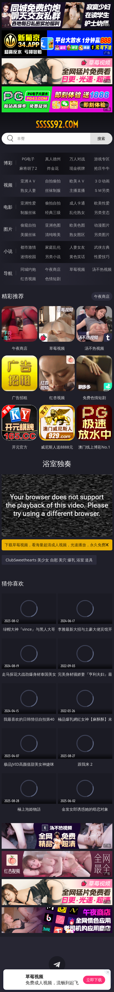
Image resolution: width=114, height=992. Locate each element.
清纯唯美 (53, 234)
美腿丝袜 (28, 234)
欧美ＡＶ (77, 181)
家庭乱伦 (53, 247)
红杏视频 (28, 278)
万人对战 (77, 158)
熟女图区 (77, 234)
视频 (8, 185)
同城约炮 (28, 269)
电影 (8, 207)
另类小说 (53, 256)
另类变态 (102, 212)
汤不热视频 (102, 269)
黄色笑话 (77, 256)
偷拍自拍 (53, 203)
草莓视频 (77, 269)
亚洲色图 (53, 225)
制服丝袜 (28, 212)
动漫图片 (102, 225)
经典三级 (53, 212)
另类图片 (102, 234)
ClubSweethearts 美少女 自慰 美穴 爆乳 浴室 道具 (49, 560)
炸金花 (53, 168)
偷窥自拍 (28, 225)
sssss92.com (57, 124)
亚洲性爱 (28, 203)
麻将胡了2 (28, 168)
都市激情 (28, 247)
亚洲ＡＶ (28, 181)
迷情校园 (28, 256)
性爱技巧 (102, 256)
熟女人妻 (28, 190)
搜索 (101, 138)
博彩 (8, 163)
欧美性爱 (102, 203)
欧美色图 (77, 225)
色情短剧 (53, 278)
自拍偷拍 (53, 181)
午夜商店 (53, 269)
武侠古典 (102, 247)
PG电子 (28, 158)
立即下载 (94, 979)
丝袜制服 (53, 190)
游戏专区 (102, 158)
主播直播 (77, 190)
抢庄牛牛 (102, 168)
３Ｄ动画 (102, 181)
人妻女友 (77, 247)
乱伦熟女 (77, 212)
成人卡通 (77, 203)
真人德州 (53, 158)
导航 (8, 273)
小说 (8, 251)
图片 (8, 229)
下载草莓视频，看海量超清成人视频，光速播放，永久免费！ (57, 545)
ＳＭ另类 (102, 190)
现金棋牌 (77, 168)
